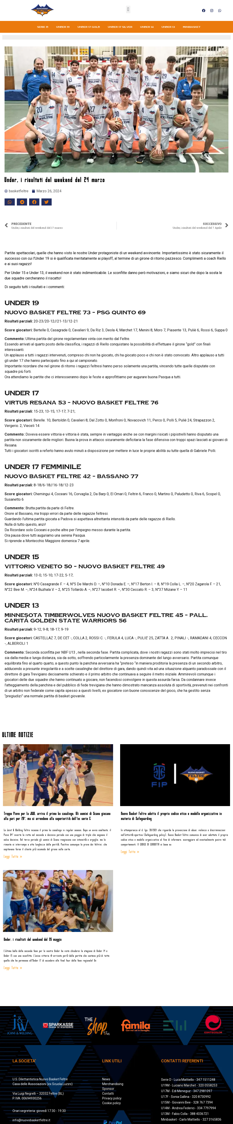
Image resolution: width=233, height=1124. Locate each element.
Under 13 (168, 26)
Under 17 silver (120, 26)
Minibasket (191, 26)
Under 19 (63, 26)
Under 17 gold (89, 26)
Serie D (42, 26)
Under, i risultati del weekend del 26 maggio (33, 940)
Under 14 (147, 26)
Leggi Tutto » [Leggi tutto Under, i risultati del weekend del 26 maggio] (13, 968)
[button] (128, 9)
